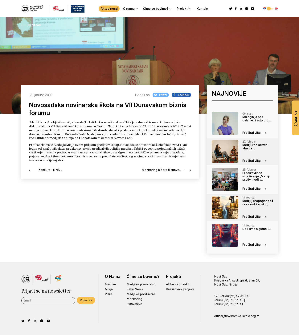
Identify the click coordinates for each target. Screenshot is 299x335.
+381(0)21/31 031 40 (229, 300)
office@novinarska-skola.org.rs (236, 316)
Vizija (108, 294)
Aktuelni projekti (177, 284)
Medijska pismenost (141, 284)
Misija (109, 289)
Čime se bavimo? (157, 8)
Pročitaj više (254, 133)
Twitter (160, 95)
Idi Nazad (31, 25)
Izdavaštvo (134, 304)
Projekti (184, 8)
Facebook (181, 95)
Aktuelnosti (109, 8)
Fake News (135, 289)
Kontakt (202, 8)
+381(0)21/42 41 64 (234, 296)
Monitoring (134, 299)
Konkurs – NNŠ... (45, 169)
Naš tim (110, 284)
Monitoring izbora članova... (166, 169)
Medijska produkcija (141, 294)
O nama (130, 8)
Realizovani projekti (180, 289)
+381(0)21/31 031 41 (228, 304)
